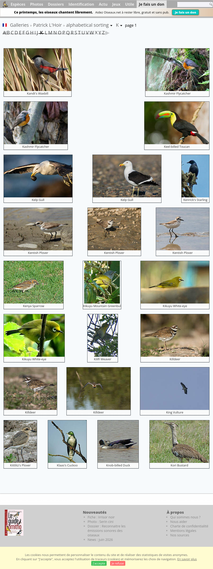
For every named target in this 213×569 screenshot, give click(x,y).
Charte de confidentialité (189, 526)
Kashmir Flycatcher (177, 93)
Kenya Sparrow (33, 306)
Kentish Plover (38, 253)
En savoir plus (187, 559)
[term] (191, 4)
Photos (36, 4)
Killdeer (175, 359)
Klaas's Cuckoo (67, 465)
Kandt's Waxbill (37, 93)
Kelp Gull (38, 200)
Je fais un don (185, 12)
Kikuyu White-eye (175, 306)
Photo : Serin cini (100, 521)
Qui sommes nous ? (185, 517)
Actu (103, 4)
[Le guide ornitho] (14, 523)
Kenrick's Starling (195, 200)
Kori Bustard (179, 465)
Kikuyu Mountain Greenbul (102, 306)
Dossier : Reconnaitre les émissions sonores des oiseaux (107, 530)
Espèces (18, 4)
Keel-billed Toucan (177, 146)
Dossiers (56, 4)
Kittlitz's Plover (20, 465)
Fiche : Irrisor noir (101, 517)
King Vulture (174, 412)
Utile (129, 4)
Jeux (116, 4)
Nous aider (178, 521)
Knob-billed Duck (118, 465)
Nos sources (179, 535)
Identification (81, 4)
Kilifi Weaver (102, 359)
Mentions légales (183, 530)
